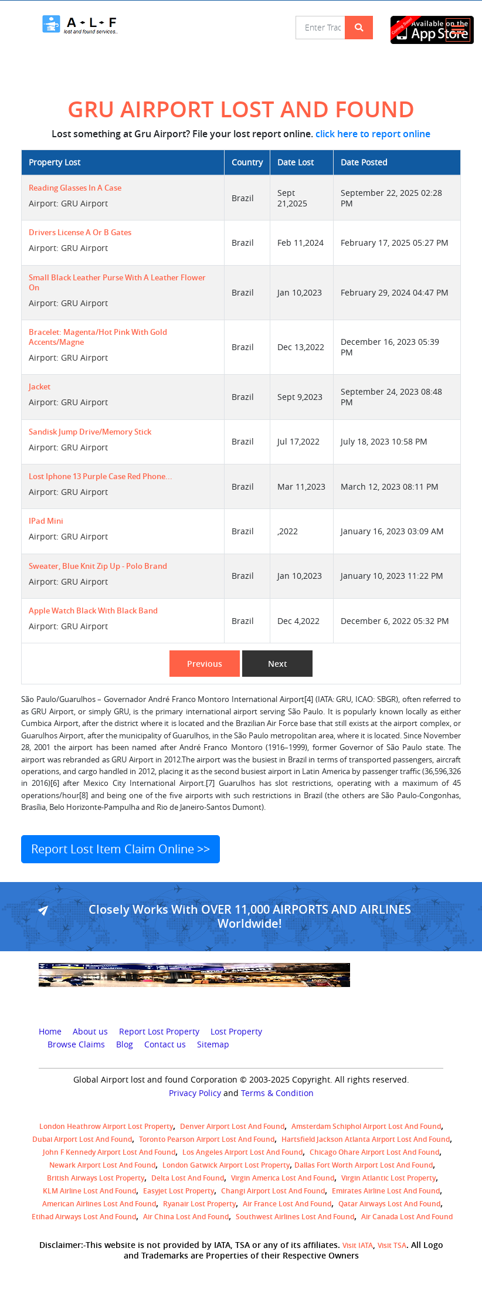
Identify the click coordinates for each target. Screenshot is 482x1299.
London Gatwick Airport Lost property (226, 1165)
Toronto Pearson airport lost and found (206, 1139)
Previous (204, 663)
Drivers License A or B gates (80, 233)
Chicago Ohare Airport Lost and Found (374, 1152)
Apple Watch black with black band (93, 611)
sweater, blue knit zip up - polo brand (98, 566)
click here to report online (372, 133)
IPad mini (46, 521)
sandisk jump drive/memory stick (90, 432)
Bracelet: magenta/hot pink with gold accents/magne (98, 337)
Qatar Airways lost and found (389, 1204)
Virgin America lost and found (282, 1178)
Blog (124, 1044)
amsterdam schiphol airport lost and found (366, 1126)
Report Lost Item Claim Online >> (120, 849)
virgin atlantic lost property (388, 1178)
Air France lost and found (287, 1204)
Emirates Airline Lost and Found (386, 1191)
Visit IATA (357, 1245)
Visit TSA (392, 1245)
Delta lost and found (187, 1178)
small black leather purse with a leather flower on (117, 283)
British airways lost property (95, 1178)
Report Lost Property (159, 1031)
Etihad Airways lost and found (84, 1217)
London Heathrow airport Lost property (106, 1126)
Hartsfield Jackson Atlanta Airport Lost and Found (365, 1139)
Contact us (165, 1044)
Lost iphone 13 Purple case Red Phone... (100, 476)
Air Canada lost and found (407, 1217)
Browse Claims (76, 1044)
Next (277, 663)
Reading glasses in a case (75, 188)
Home (50, 1031)
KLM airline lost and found (89, 1191)
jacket (39, 387)
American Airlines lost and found (99, 1204)
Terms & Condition (277, 1093)
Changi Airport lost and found (273, 1191)
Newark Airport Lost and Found (102, 1165)
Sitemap (213, 1044)
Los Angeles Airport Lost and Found (242, 1152)
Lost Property (236, 1031)
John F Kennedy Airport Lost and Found (109, 1152)
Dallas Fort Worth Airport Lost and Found (363, 1165)
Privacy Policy (195, 1093)
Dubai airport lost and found (82, 1139)
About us (90, 1031)
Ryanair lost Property (199, 1204)
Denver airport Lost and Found (232, 1126)
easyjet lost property (178, 1191)
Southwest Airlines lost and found (295, 1217)
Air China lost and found (186, 1217)
